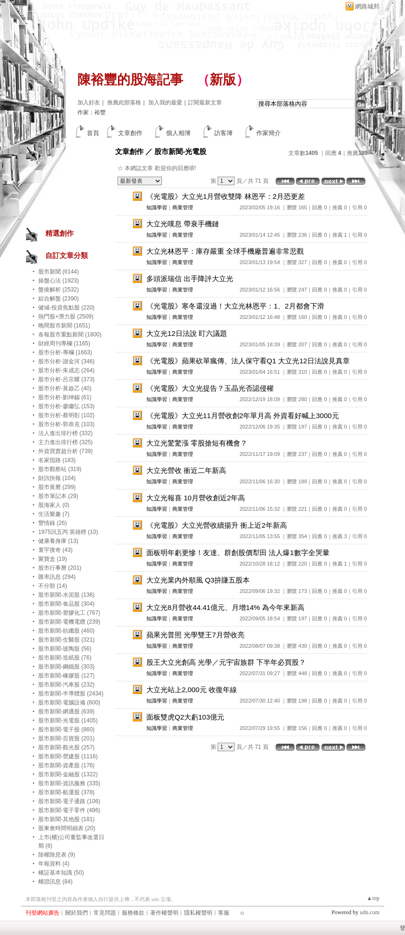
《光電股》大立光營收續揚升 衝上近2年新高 (216, 525)
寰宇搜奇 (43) (55, 550)
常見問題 (104, 912)
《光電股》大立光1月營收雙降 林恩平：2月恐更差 (225, 196)
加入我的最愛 (165, 102)
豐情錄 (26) (52, 523)
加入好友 (88, 102)
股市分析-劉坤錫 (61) (65, 397)
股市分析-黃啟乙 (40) (65, 388)
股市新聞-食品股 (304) (66, 603)
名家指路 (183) (57, 460)
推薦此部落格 (124, 102)
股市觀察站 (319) (59, 469)
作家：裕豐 (91, 112)
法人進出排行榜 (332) (65, 433)
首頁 (93, 133)
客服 (223, 912)
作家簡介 (268, 133)
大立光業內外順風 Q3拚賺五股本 (198, 580)
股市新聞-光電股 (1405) (68, 720)
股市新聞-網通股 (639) (66, 711)
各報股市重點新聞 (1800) (69, 334)
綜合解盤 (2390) (58, 298)
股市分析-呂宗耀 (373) (66, 379)
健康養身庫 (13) (58, 541)
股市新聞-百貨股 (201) (66, 738)
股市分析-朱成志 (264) (66, 370)
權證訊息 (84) (55, 881)
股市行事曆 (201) (59, 568)
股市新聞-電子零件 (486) (69, 810)
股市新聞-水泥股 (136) (66, 595)
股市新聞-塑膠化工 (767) (69, 612)
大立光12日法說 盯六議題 (186, 333)
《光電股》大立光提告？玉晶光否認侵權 (210, 388)
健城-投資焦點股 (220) (66, 307)
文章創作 (130, 133)
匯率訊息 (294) (57, 577)
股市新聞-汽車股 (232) (66, 684)
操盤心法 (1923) (58, 280)
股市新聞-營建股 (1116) (68, 756)
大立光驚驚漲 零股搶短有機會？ (196, 443)
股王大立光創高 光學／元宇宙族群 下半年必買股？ (226, 662)
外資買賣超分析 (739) (65, 451)
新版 (223, 79)
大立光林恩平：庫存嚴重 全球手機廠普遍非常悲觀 (225, 251)
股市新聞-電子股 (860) (66, 729)
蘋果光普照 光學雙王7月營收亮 (195, 635)
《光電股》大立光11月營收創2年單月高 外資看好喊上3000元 (242, 416)
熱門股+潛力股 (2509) (65, 316)
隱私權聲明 (198, 912)
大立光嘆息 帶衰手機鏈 (182, 224)
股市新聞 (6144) (58, 271)
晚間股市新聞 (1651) (64, 325)
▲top (373, 898)
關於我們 (76, 912)
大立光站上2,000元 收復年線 (191, 690)
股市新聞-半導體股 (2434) (70, 693)
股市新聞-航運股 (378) (66, 792)
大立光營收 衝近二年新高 (186, 470)
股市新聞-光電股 (180, 151)
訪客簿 (223, 133)
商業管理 (182, 207)
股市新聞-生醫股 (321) (66, 639)
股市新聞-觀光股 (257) (66, 747)
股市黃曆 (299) (57, 487)
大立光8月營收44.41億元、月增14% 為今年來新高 (225, 607)
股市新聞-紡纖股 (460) (66, 630)
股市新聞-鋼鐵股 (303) (66, 666)
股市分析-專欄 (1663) (65, 352)
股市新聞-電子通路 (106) (69, 801)
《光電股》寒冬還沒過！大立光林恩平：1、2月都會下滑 (235, 306)
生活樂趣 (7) (53, 514)
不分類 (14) (52, 586)
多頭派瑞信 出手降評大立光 (189, 278)
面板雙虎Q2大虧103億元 (185, 717)
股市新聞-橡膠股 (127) (66, 675)
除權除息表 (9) (56, 854)
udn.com (370, 912)
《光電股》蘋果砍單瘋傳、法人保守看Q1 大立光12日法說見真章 (248, 361)
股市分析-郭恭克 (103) (66, 424)
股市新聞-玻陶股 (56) (65, 648)
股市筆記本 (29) (58, 496)
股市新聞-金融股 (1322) (68, 774)
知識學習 (156, 207)
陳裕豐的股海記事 (130, 79)
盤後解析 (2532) (58, 289)
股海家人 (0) (53, 505)
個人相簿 (178, 133)
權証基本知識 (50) (61, 872)
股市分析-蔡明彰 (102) (66, 415)
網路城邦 (367, 6)
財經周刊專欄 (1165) (64, 343)
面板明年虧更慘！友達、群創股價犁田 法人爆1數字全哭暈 (237, 553)
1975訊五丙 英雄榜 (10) (68, 532)
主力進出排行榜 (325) (65, 442)
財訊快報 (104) (57, 478)
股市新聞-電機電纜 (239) (69, 621)
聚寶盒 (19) (52, 559)
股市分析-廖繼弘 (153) (66, 406)
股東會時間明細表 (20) (66, 828)
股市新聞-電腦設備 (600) (69, 702)
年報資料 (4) (53, 863)
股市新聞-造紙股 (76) (65, 657)
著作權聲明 (164, 912)
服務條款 (133, 912)
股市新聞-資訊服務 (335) (69, 783)
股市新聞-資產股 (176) (66, 765)
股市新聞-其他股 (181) (66, 819)
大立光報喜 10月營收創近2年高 (195, 498)
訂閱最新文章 (205, 102)
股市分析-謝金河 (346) (66, 361)
